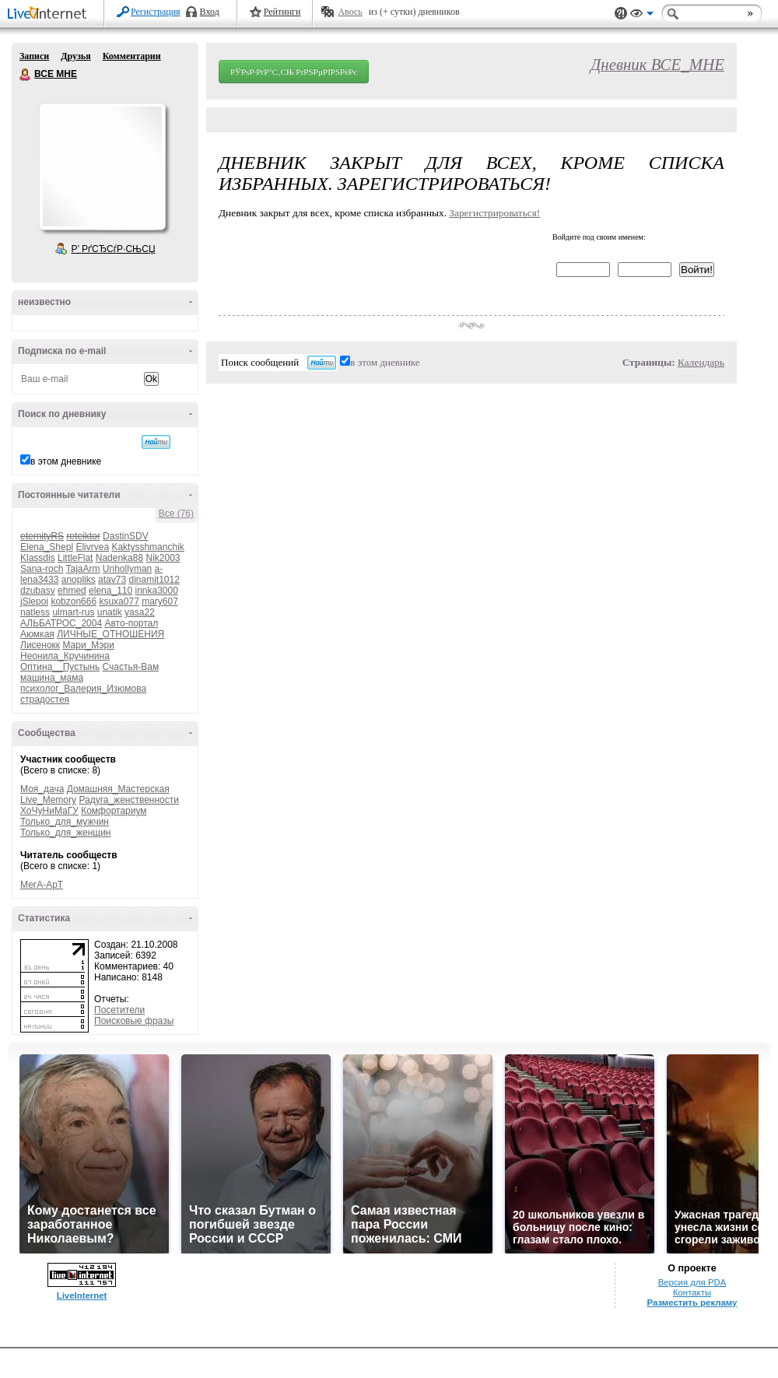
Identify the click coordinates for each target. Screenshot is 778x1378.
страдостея (44, 699)
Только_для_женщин (65, 832)
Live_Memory (48, 799)
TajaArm (83, 568)
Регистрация (155, 11)
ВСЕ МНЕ (25, 74)
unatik (109, 612)
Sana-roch (41, 568)
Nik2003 (162, 557)
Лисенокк (40, 645)
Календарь (701, 362)
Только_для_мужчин (64, 821)
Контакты (692, 1292)
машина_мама (51, 677)
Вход (209, 11)
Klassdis (37, 557)
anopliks (78, 579)
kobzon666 (73, 601)
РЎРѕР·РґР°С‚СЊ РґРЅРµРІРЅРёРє (293, 71)
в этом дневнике (65, 461)
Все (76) (176, 513)
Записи (34, 56)
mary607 (160, 601)
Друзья (75, 56)
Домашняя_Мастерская (118, 789)
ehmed (72, 590)
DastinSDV (126, 536)
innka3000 (156, 590)
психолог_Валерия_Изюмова (83, 688)
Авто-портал (131, 623)
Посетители (119, 1010)
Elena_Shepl (46, 547)
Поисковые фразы (133, 1020)
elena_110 (110, 590)
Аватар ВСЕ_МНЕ (102, 166)
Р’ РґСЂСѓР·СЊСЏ (114, 249)
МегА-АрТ (41, 884)
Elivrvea (92, 547)
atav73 (112, 579)
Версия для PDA (692, 1282)
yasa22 (139, 612)
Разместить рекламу (692, 1302)
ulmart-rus (73, 612)
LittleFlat (75, 557)
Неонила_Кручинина (65, 655)
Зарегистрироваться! (494, 213)
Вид (642, 15)
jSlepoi (34, 601)
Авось (350, 11)
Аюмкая (37, 634)
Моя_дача (42, 789)
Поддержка (621, 13)
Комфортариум (113, 810)
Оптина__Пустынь (60, 666)
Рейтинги (282, 11)
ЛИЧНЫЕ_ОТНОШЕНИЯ (110, 634)
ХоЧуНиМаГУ (49, 810)
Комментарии (132, 56)
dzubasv (37, 590)
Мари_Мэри (88, 645)
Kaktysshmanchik (147, 547)
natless (35, 612)
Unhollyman (127, 568)
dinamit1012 (153, 579)
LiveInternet (50, 14)
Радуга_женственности (129, 799)
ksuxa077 (118, 601)
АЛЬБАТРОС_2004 (61, 623)
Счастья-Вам (131, 666)
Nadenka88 (119, 557)
